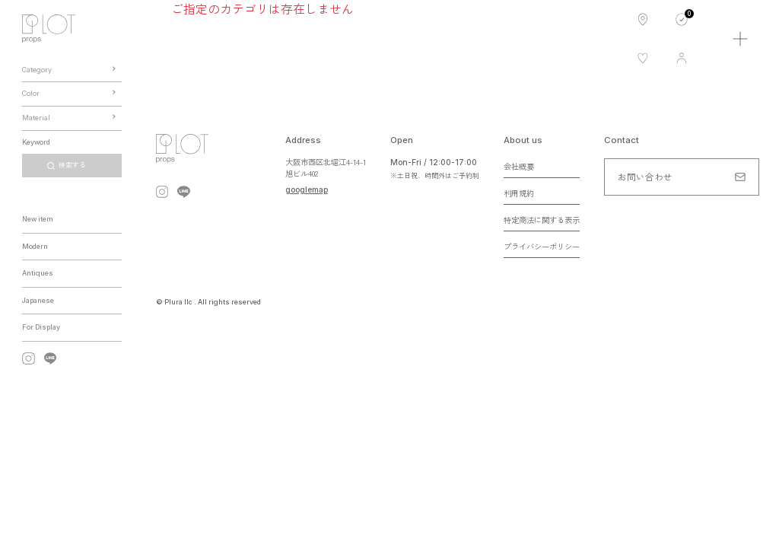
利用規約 (519, 193)
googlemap (306, 189)
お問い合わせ (645, 176)
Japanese (38, 300)
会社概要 (519, 166)
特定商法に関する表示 (542, 219)
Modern (35, 246)
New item (37, 219)
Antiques (37, 273)
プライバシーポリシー (542, 246)
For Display (41, 327)
